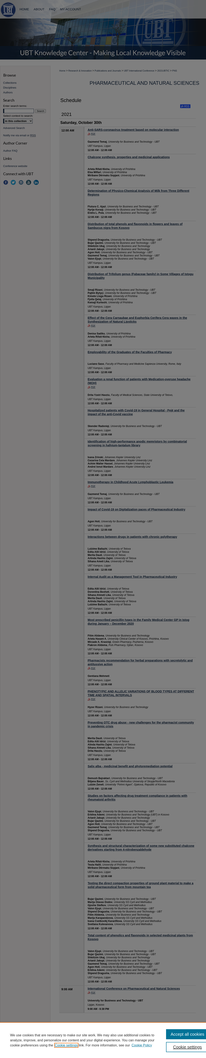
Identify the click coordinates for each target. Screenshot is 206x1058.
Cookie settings (66, 1045)
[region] (103, 1040)
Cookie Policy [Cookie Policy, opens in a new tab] (142, 1045)
